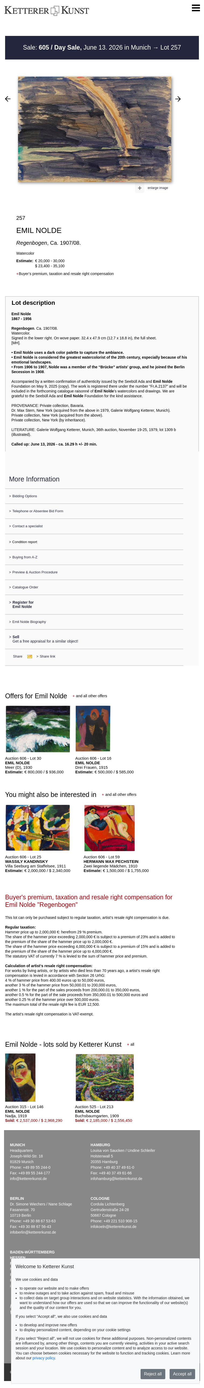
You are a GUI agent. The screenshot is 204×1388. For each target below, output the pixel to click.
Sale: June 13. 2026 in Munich (87, 47)
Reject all (153, 1374)
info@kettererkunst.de (28, 1179)
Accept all (182, 1374)
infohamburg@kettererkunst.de (116, 1179)
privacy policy (44, 1358)
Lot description (33, 302)
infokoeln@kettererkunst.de (114, 1226)
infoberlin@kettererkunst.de (33, 1232)
